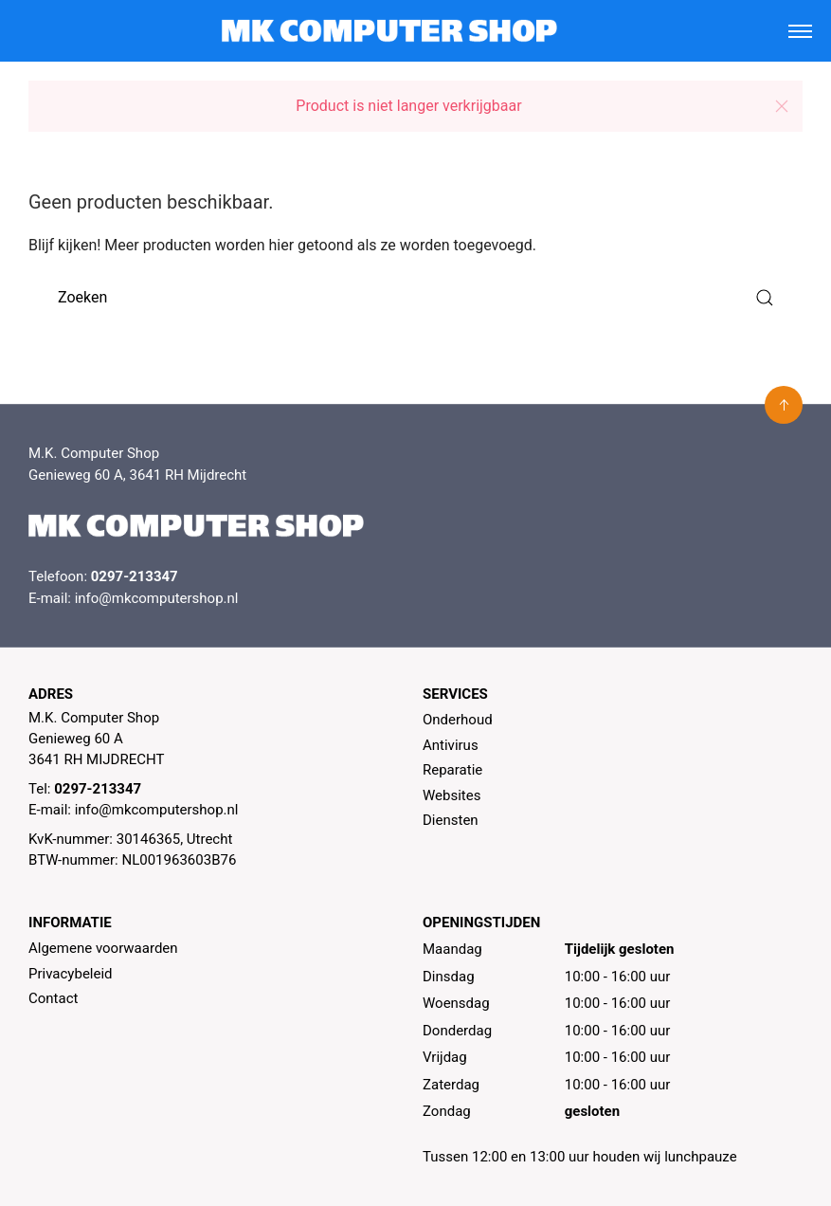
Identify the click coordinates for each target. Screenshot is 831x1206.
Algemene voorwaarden (103, 948)
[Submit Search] (765, 297)
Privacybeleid (70, 973)
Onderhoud (458, 719)
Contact (53, 998)
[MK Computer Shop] (389, 31)
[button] (781, 106)
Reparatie (452, 769)
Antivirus (451, 745)
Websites (451, 795)
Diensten (451, 820)
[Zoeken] (415, 297)
